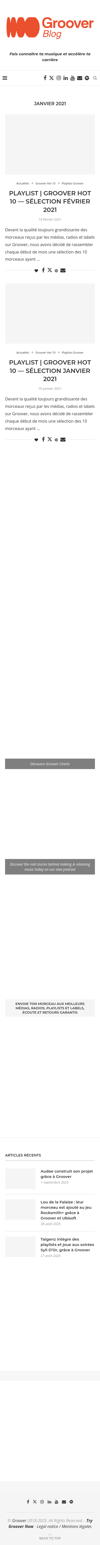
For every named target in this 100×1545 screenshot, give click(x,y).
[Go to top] (50, 1538)
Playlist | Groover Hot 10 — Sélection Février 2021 (50, 201)
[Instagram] (59, 78)
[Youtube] (72, 78)
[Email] (79, 78)
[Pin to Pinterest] (56, 270)
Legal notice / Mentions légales (64, 1526)
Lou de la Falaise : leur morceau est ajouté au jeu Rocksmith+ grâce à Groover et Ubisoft (66, 1210)
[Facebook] (45, 78)
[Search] (94, 78)
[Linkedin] (65, 78)
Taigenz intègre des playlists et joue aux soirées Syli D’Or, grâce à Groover (67, 1244)
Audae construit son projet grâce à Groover (67, 1174)
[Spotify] (87, 78)
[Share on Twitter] (49, 270)
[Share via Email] (62, 270)
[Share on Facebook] (43, 270)
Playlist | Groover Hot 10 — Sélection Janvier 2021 (50, 371)
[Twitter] (51, 78)
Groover (19, 1520)
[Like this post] (36, 270)
